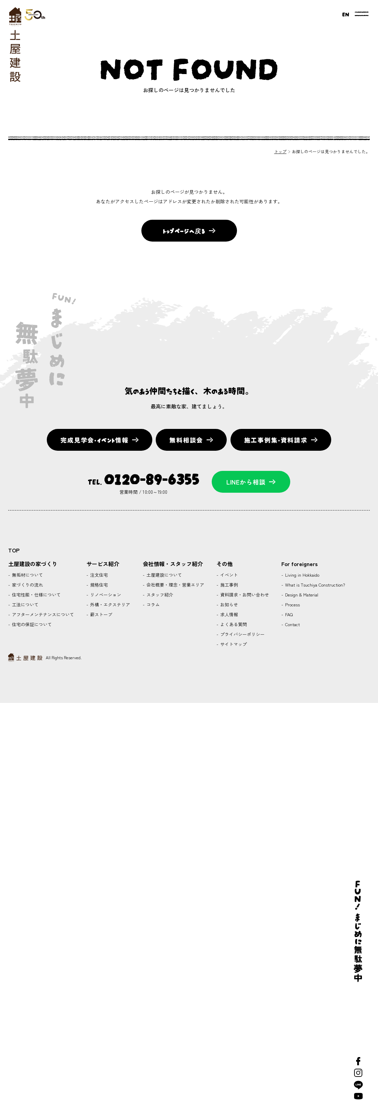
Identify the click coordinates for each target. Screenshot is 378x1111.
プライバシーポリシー (242, 634)
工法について (25, 604)
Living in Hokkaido (301, 575)
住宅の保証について (31, 624)
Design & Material (301, 594)
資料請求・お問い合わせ (244, 594)
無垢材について (27, 575)
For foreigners (299, 564)
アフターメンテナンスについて (42, 614)
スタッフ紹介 (159, 594)
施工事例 (228, 584)
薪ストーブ (100, 614)
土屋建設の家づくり (32, 564)
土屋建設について (163, 575)
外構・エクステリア (109, 604)
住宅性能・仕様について (36, 594)
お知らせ (228, 604)
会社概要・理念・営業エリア (174, 584)
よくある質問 (233, 624)
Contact (292, 624)
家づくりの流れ (27, 584)
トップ (280, 151)
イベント (228, 575)
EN (345, 13)
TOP (13, 550)
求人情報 (228, 614)
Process (292, 604)
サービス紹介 (102, 564)
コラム (152, 604)
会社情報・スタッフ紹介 (173, 564)
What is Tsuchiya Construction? (314, 584)
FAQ (288, 614)
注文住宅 (98, 575)
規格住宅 (98, 584)
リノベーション (105, 594)
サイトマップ (233, 644)
